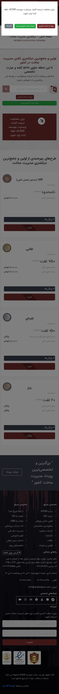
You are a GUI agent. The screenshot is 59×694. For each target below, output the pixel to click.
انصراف (8, 26)
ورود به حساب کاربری (46, 26)
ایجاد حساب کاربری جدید (25, 26)
